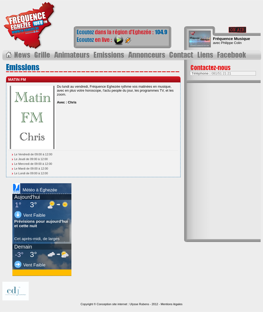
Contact (182, 55)
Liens (206, 55)
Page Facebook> (233, 55)
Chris (72, 102)
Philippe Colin (231, 43)
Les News (23, 55)
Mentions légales (172, 304)
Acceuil (8, 55)
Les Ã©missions (109, 55)
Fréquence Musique (231, 38)
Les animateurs (72, 55)
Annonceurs (147, 55)
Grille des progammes (43, 55)
